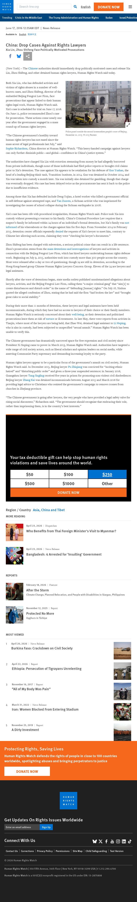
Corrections (27, 851)
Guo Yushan (116, 170)
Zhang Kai (29, 380)
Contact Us (12, 851)
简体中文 (32, 34)
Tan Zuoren (64, 201)
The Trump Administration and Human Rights (76, 17)
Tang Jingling (36, 375)
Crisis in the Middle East (30, 17)
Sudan (110, 17)
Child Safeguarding (96, 851)
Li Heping (119, 323)
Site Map (78, 851)
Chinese (33, 68)
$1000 (68, 483)
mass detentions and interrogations (68, 249)
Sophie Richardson (17, 148)
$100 (68, 474)
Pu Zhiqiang (75, 367)
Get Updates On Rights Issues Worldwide (43, 819)
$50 (29, 474)
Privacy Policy (45, 851)
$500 (30, 483)
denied (59, 231)
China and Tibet (53, 509)
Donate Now (109, 6)
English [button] (86, 7)
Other (107, 483)
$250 (107, 474)
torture (50, 319)
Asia (36, 509)
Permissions (63, 851)
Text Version (117, 851)
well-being (78, 314)
